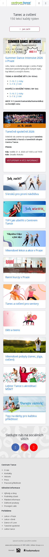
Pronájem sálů (10, 506)
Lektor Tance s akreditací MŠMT (20, 387)
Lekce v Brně (9, 519)
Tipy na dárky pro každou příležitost (21, 417)
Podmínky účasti (11, 496)
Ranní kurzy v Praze (17, 277)
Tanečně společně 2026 (19, 131)
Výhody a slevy (10, 493)
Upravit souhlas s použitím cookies (24, 541)
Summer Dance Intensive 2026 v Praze (24, 59)
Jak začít (24, 29)
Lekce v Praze (10, 516)
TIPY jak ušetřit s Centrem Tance (21, 222)
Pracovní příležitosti (12, 483)
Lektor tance (9, 529)
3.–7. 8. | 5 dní (16, 84)
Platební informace (12, 499)
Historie (7, 476)
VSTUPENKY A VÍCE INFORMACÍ (23, 160)
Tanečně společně (12, 525)
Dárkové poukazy (11, 503)
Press (6, 480)
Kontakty (8, 473)
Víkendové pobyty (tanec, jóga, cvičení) (24, 358)
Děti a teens (12, 330)
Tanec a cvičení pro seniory (22, 303)
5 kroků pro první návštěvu (22, 194)
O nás (6, 470)
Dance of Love (10, 522)
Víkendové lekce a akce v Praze (24, 250)
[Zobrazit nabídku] (3, 3)
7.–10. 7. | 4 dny (16, 81)
